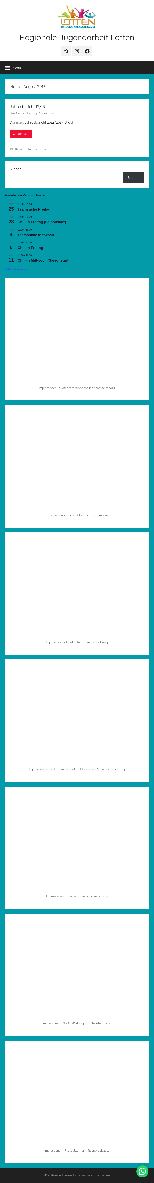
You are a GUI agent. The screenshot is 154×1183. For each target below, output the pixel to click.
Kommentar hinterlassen (32, 149)
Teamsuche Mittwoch (36, 235)
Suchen (15, 169)
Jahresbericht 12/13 (27, 106)
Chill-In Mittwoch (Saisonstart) (44, 260)
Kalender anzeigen (16, 269)
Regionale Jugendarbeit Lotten (77, 37)
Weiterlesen (21, 134)
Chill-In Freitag (30, 248)
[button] (142, 1171)
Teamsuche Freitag (34, 209)
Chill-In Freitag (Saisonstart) (42, 222)
